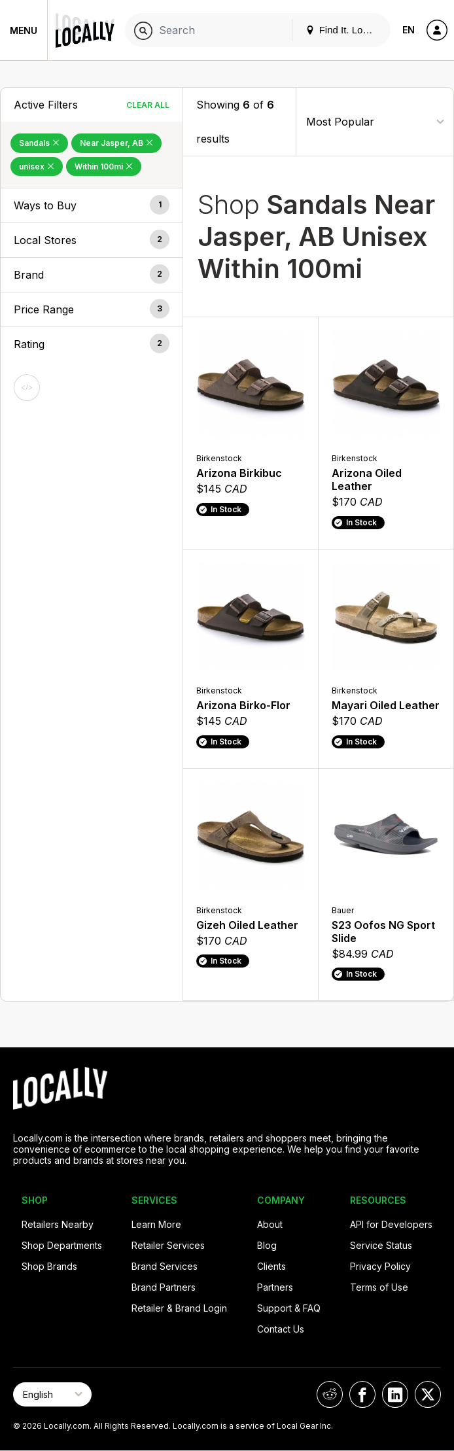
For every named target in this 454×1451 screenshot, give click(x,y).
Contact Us (280, 1329)
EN (408, 29)
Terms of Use (379, 1287)
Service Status (381, 1245)
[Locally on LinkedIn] (395, 1394)
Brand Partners (163, 1287)
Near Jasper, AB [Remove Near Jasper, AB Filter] (116, 143)
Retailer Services (168, 1245)
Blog (267, 1245)
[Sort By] (374, 121)
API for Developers (391, 1224)
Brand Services (164, 1266)
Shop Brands (49, 1266)
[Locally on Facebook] (362, 1394)
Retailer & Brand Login (179, 1308)
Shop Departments (62, 1245)
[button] (92, 205)
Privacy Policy (380, 1266)
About (270, 1224)
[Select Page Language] (52, 1394)
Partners (275, 1287)
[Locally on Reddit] (330, 1394)
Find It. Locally (344, 29)
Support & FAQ (289, 1308)
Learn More (156, 1224)
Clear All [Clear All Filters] (147, 105)
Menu (23, 30)
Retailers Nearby (58, 1224)
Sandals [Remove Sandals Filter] (39, 143)
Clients (271, 1266)
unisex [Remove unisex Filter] (36, 166)
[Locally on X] (428, 1394)
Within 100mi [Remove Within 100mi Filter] (104, 166)
